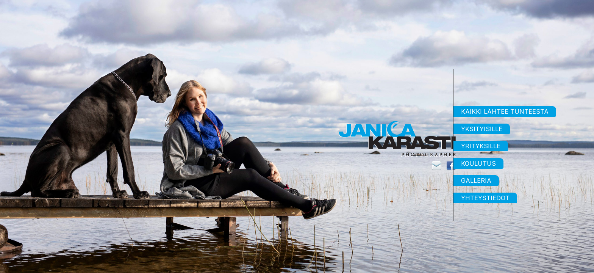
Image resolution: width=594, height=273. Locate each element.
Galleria (476, 180)
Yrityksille (480, 146)
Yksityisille (481, 129)
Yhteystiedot (485, 198)
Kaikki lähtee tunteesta (505, 111)
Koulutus (478, 163)
